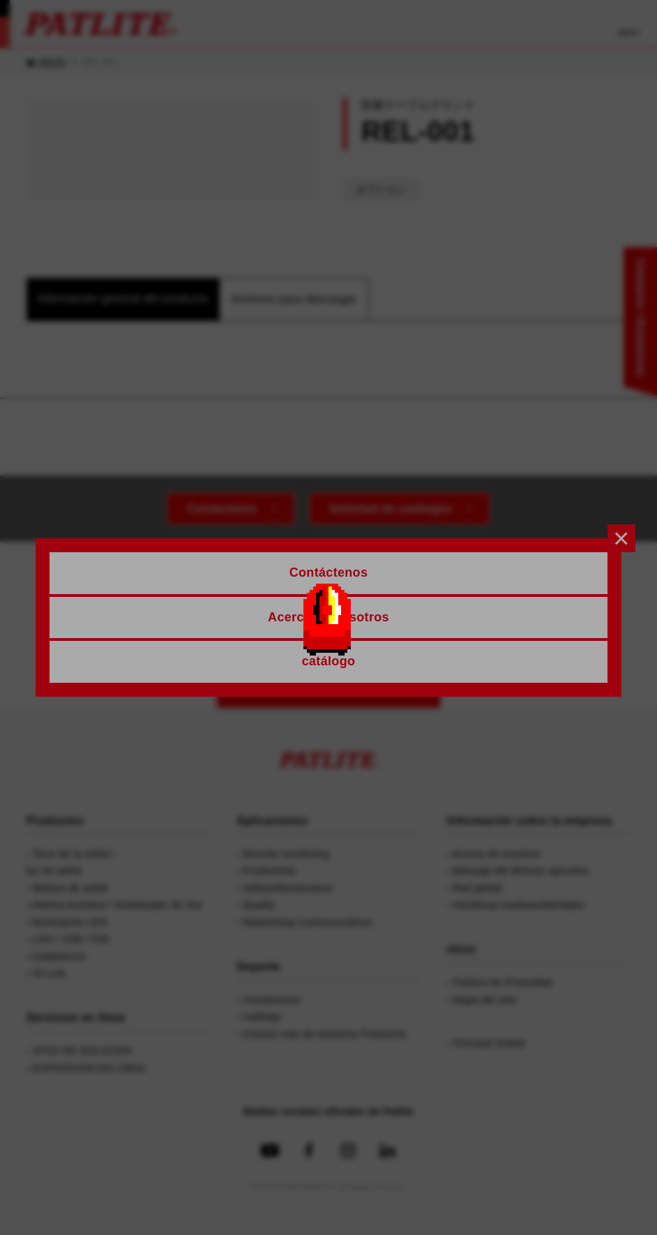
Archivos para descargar (294, 299)
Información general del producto (123, 298)
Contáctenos (222, 509)
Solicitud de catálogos (391, 509)
